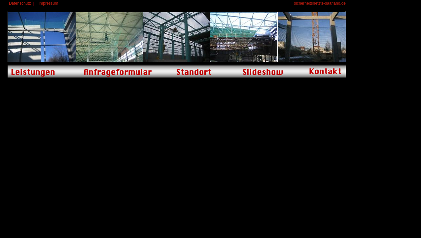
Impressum (48, 3)
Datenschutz (20, 3)
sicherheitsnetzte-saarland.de (320, 3)
